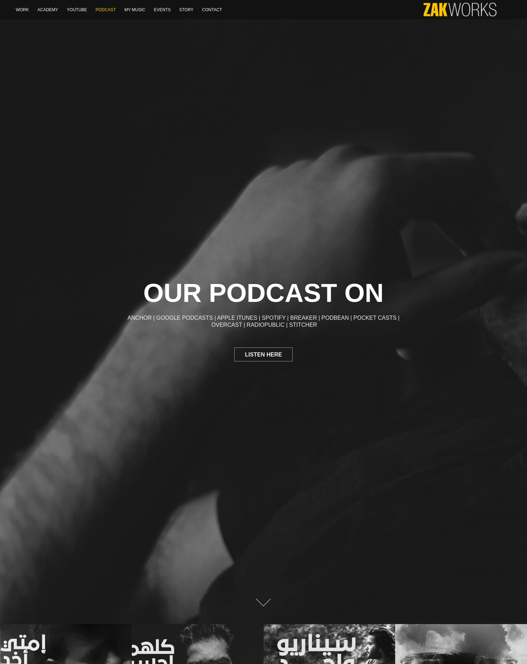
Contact (212, 9)
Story (186, 9)
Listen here (263, 355)
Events (162, 9)
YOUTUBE (77, 9)
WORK (22, 9)
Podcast (105, 9)
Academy (47, 9)
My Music (134, 9)
